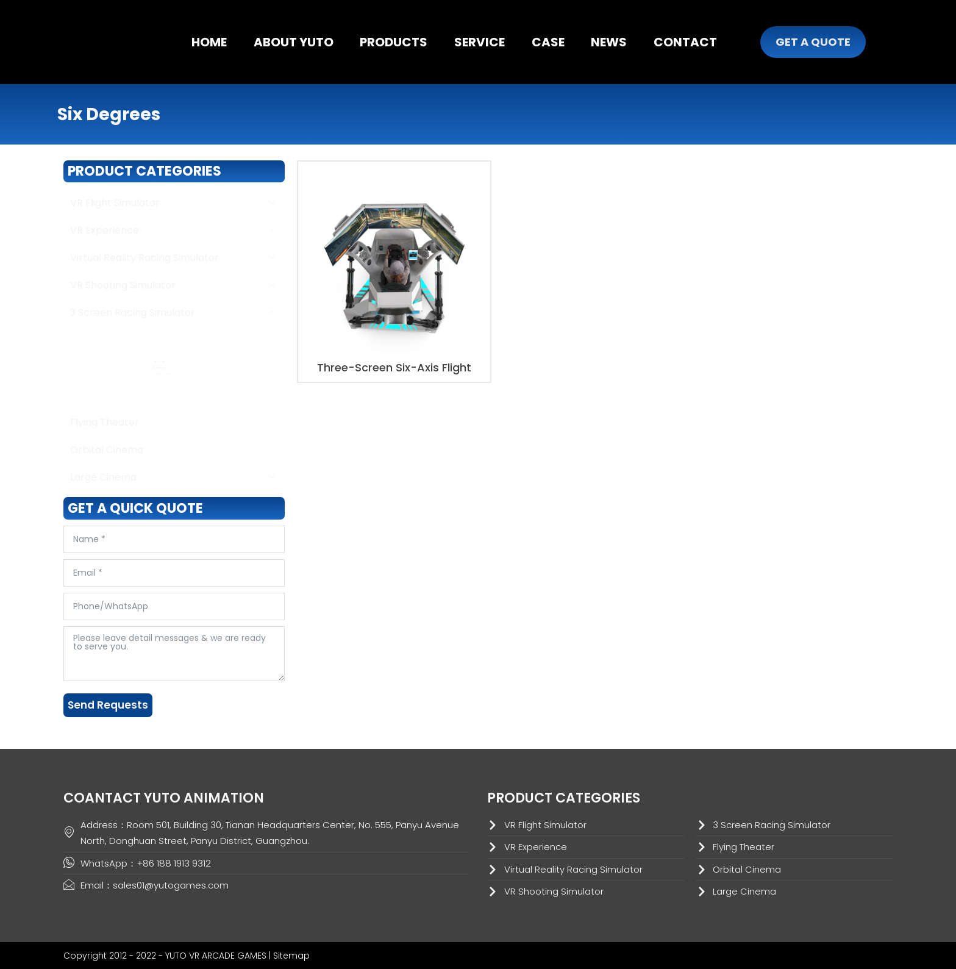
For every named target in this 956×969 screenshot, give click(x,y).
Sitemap (291, 955)
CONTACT (685, 42)
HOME (209, 42)
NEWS (609, 42)
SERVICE (479, 42)
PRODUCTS (393, 42)
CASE (548, 42)
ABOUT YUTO (294, 42)
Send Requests (108, 705)
